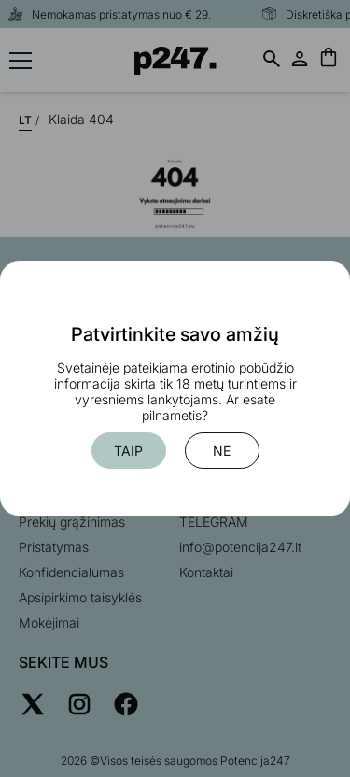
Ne (222, 451)
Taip (128, 451)
